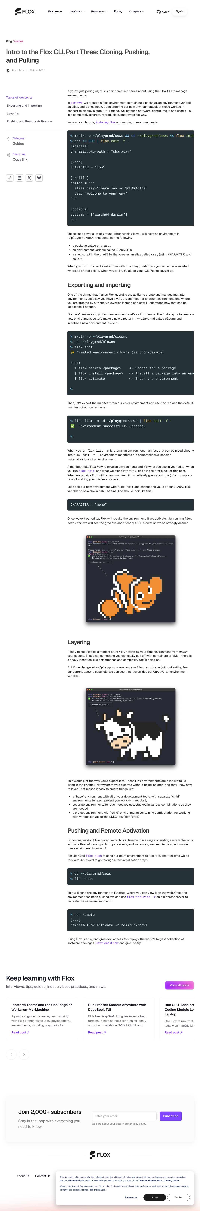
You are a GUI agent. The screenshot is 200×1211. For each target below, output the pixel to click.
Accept (155, 1197)
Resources (99, 11)
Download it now (107, 943)
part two (76, 103)
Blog (9, 41)
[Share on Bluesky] (39, 178)
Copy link (20, 159)
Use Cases (77, 11)
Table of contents (19, 97)
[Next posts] (24, 1054)
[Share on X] (29, 178)
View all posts (179, 985)
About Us (23, 1176)
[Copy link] (10, 178)
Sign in (179, 12)
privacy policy (137, 1123)
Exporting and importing (24, 105)
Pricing (118, 11)
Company (136, 11)
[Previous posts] (11, 1054)
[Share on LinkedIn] (19, 178)
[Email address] (124, 1116)
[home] (25, 11)
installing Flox (105, 122)
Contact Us (42, 1176)
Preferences (131, 1197)
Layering (13, 113)
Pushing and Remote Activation (29, 121)
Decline (178, 1197)
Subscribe (170, 1116)
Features (55, 11)
